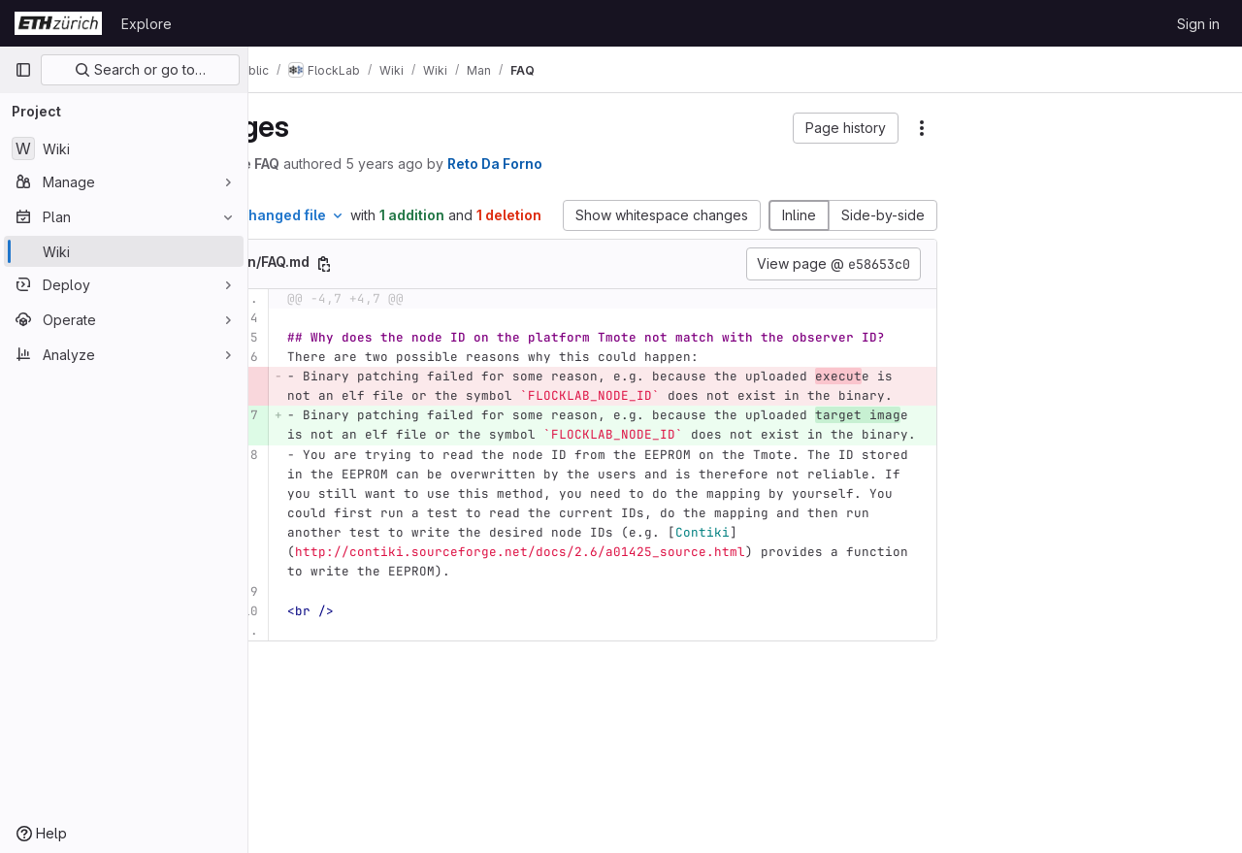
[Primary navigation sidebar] (23, 69)
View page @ (833, 284)
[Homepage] (58, 23)
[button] (846, 128)
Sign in (1198, 24)
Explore (146, 24)
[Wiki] (124, 148)
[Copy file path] (425, 284)
